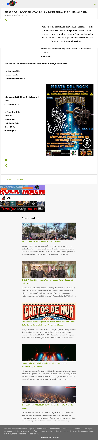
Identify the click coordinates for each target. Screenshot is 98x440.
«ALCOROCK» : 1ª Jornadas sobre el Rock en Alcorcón (42, 242)
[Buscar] (20, 4)
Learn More (45, 437)
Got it (56, 437)
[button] (6, 19)
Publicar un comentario (14, 179)
